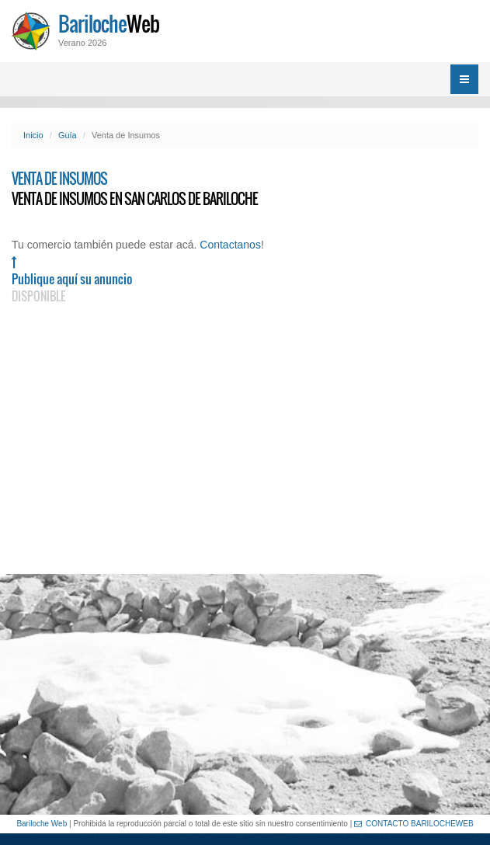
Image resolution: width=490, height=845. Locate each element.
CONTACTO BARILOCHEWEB (414, 823)
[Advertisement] (245, 694)
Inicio (33, 135)
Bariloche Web (41, 823)
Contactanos (230, 244)
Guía (67, 135)
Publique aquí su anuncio (72, 280)
